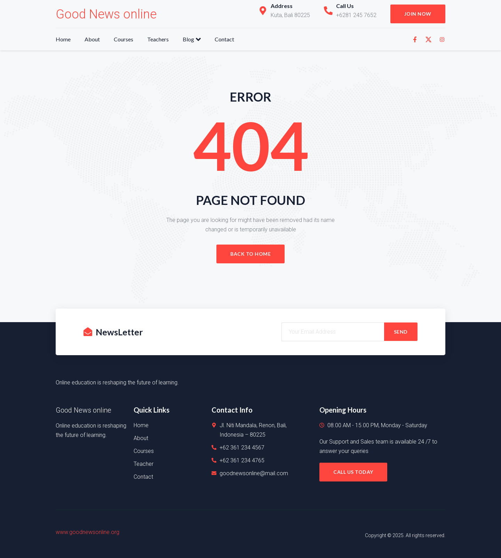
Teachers (158, 39)
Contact (224, 39)
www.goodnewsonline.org (87, 532)
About (92, 39)
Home (63, 39)
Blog (192, 39)
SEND (401, 332)
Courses (123, 39)
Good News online (106, 14)
